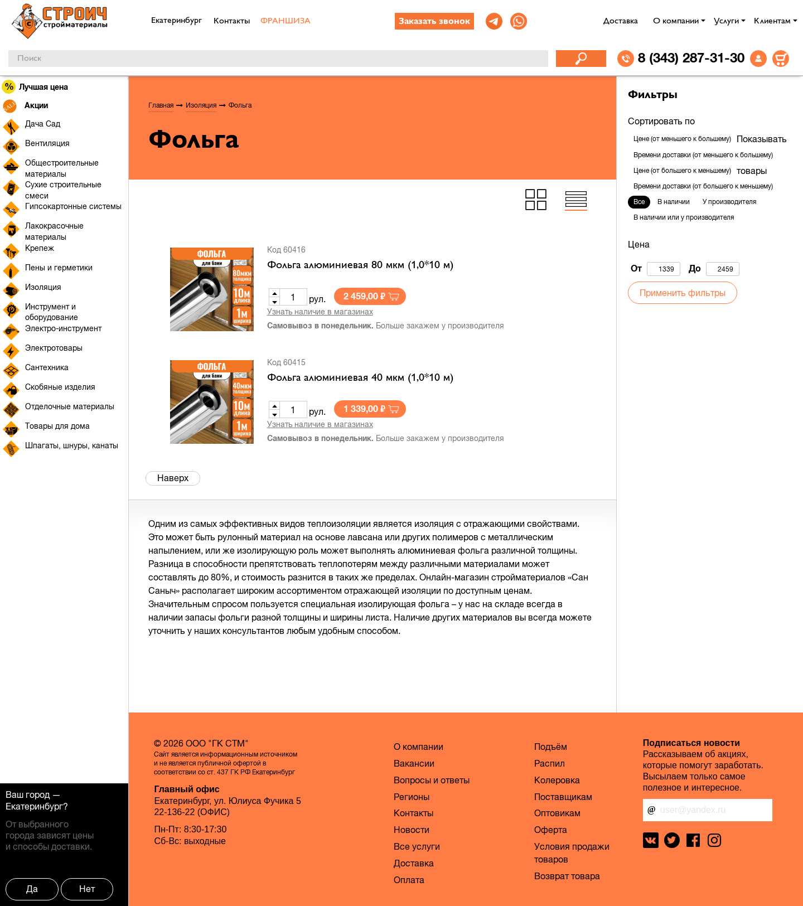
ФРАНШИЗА (285, 21)
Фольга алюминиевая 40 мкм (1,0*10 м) (360, 378)
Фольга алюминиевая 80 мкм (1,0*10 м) (360, 265)
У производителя (729, 202)
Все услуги (417, 846)
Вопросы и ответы (432, 780)
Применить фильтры (682, 293)
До (714, 269)
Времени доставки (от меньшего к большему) (703, 155)
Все (639, 202)
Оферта (550, 830)
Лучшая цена (35, 87)
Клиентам (772, 21)
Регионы (411, 797)
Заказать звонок (434, 21)
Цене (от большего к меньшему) (682, 171)
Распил (549, 763)
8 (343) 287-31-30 (691, 57)
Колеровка (557, 780)
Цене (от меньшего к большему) (682, 139)
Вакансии (414, 763)
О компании (676, 21)
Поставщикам (563, 797)
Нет (87, 889)
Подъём (550, 747)
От (655, 269)
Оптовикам (557, 813)
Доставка (620, 21)
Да (32, 889)
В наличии (673, 202)
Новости (411, 830)
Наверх (172, 478)
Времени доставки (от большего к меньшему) (703, 186)
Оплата (409, 880)
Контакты (232, 21)
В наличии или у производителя (683, 217)
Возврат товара (567, 876)
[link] (494, 21)
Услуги (726, 21)
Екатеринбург (34, 806)
